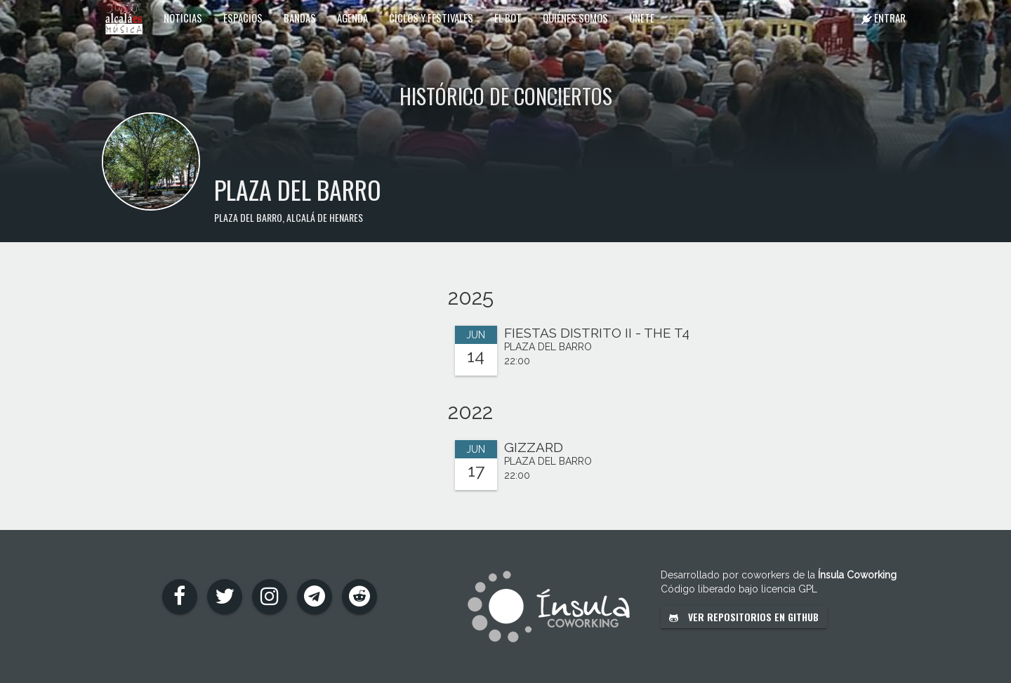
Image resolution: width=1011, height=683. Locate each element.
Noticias (183, 17)
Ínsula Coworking (857, 575)
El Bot (508, 17)
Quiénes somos (575, 17)
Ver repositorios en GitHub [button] (744, 616)
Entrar (883, 17)
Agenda (352, 17)
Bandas (300, 17)
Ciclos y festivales (431, 17)
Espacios (243, 17)
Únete (641, 17)
